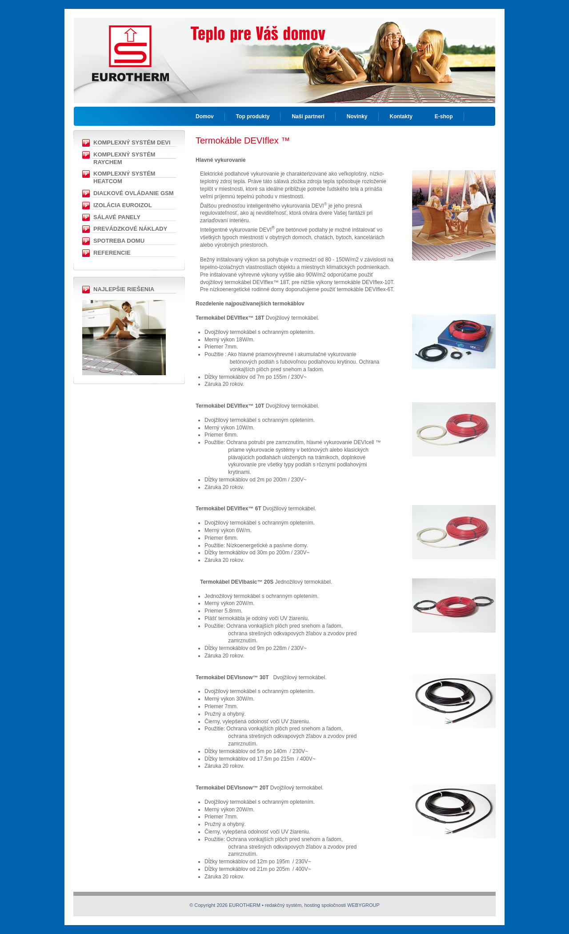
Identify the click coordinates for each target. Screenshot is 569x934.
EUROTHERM (130, 46)
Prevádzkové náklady (130, 228)
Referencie (112, 252)
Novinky (357, 116)
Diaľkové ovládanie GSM (133, 193)
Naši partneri (308, 116)
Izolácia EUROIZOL (122, 205)
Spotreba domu (118, 240)
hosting (312, 905)
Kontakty (401, 116)
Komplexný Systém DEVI (131, 142)
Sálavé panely (116, 217)
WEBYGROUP (363, 905)
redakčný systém (283, 905)
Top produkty (253, 116)
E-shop (444, 116)
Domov (205, 116)
